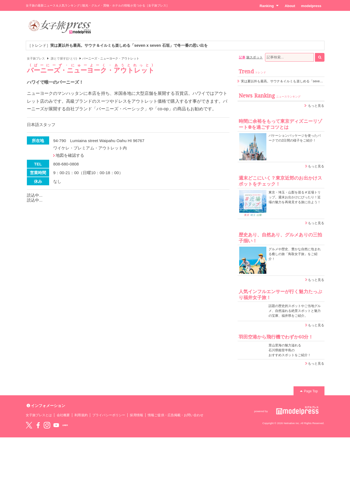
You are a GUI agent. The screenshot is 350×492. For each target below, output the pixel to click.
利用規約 (80, 415)
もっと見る (316, 106)
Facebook (38, 425)
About (290, 6)
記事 (242, 57)
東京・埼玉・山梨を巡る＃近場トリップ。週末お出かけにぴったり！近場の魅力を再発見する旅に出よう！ (295, 197)
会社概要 (63, 415)
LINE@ (65, 425)
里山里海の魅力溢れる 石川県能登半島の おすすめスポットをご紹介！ (290, 350)
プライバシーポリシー (108, 415)
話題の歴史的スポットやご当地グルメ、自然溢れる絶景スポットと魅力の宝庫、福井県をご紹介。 (295, 311)
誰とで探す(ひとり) (64, 58)
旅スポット (254, 57)
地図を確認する (70, 155)
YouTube (56, 425)
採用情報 (136, 415)
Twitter (29, 425)
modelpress (311, 6)
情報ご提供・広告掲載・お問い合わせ (175, 415)
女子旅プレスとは (39, 415)
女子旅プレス (36, 58)
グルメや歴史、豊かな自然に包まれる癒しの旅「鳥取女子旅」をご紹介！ (295, 254)
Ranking (269, 6)
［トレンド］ (117, 45)
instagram (47, 425)
